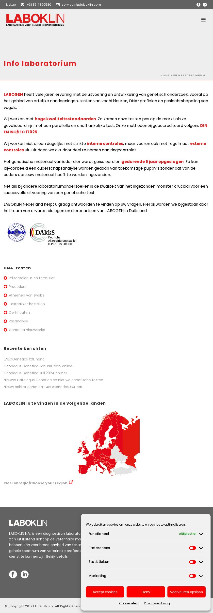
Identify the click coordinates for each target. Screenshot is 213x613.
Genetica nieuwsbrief (27, 330)
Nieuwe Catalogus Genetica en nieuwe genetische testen (53, 380)
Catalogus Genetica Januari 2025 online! (38, 366)
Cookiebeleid (129, 603)
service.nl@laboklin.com (81, 4)
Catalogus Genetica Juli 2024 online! (35, 373)
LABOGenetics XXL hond (24, 359)
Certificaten (19, 312)
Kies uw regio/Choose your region (38, 483)
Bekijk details (57, 556)
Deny (145, 592)
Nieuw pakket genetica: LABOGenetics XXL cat (43, 387)
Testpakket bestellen (27, 304)
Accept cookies (105, 592)
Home (165, 75)
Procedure (18, 286)
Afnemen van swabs (26, 295)
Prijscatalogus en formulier (32, 278)
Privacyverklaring (157, 603)
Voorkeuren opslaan (186, 592)
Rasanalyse (18, 321)
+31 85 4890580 (39, 4)
